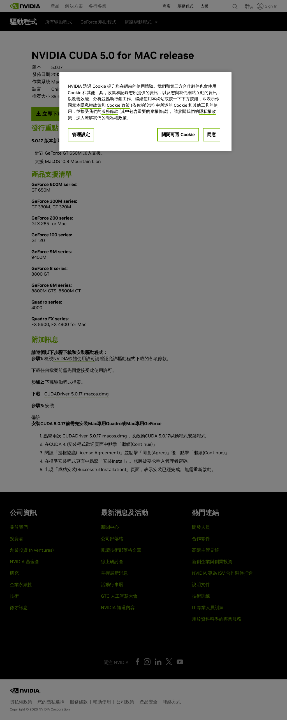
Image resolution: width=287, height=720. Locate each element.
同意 (211, 134)
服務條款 (109, 111)
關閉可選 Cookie (178, 134)
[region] (145, 111)
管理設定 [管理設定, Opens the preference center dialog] (81, 134)
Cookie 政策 (118, 105)
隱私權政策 (90, 105)
